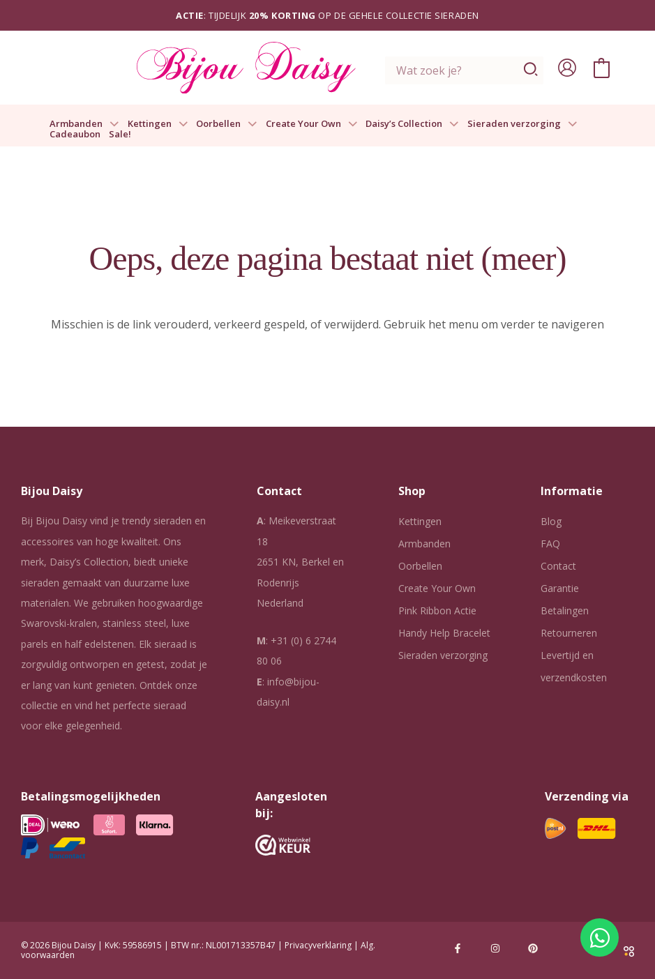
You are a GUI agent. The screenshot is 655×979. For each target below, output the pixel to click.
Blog (551, 521)
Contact (558, 565)
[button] (111, 124)
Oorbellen (226, 124)
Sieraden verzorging (522, 124)
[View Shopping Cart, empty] (602, 67)
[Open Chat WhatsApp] (599, 937)
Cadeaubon (75, 134)
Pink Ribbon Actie (437, 610)
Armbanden (84, 124)
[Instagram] (495, 948)
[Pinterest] (533, 948)
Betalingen (565, 610)
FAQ (550, 543)
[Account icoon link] (567, 67)
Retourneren (569, 632)
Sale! (120, 134)
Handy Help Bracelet (444, 632)
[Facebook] (457, 948)
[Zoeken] (531, 70)
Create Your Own (312, 124)
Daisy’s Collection (412, 124)
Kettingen (158, 124)
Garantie (560, 588)
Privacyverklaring (318, 945)
